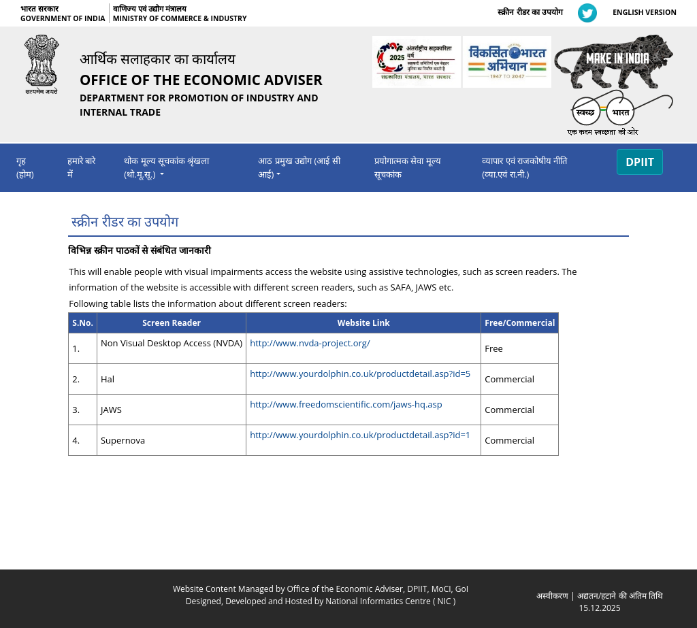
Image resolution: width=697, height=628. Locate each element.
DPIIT (640, 161)
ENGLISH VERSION (645, 12)
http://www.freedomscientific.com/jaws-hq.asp (346, 404)
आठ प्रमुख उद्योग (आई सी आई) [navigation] (299, 167)
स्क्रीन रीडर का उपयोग (530, 12)
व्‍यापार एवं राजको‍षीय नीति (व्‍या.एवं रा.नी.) (524, 167)
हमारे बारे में (81, 167)
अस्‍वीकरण (552, 595)
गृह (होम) (25, 167)
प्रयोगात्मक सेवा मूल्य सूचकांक (407, 167)
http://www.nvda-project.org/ (310, 343)
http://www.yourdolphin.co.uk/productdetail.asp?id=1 (360, 435)
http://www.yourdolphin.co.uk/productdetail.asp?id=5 (360, 373)
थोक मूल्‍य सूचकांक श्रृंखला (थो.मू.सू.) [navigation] (166, 167)
